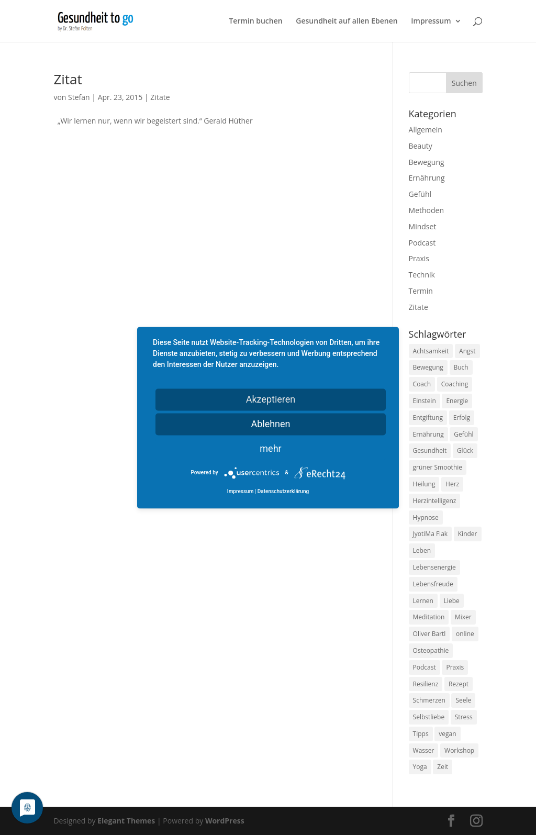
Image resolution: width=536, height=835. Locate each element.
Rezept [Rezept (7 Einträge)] (458, 684)
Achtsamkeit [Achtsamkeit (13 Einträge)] (431, 351)
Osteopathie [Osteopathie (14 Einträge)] (431, 650)
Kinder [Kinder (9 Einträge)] (467, 533)
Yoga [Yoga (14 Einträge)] (420, 766)
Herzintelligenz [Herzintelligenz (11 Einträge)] (434, 500)
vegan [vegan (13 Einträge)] (447, 733)
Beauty (420, 146)
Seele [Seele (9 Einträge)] (463, 700)
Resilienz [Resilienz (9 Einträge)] (426, 684)
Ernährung (427, 178)
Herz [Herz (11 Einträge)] (452, 484)
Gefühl (420, 194)
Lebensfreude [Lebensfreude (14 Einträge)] (433, 584)
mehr (270, 448)
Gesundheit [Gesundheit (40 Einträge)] (430, 450)
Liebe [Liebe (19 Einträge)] (452, 600)
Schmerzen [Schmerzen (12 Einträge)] (429, 700)
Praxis (419, 258)
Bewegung (426, 162)
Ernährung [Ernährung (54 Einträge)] (428, 434)
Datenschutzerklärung (283, 491)
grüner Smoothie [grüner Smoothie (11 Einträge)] (437, 467)
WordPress (224, 821)
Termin (421, 291)
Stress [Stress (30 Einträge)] (464, 716)
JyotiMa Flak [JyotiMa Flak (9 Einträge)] (430, 533)
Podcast (422, 243)
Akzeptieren (271, 399)
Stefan (79, 97)
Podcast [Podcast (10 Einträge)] (424, 667)
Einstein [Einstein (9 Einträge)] (424, 400)
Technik (422, 275)
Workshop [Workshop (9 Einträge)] (459, 750)
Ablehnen (270, 423)
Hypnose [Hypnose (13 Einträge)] (426, 517)
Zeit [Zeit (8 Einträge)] (442, 766)
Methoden (426, 210)
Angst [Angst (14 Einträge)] (467, 351)
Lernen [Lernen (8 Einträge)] (423, 600)
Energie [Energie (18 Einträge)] (457, 400)
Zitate (160, 97)
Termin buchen (255, 21)
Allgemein (425, 130)
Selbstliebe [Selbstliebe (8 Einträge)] (429, 716)
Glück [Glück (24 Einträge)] (465, 450)
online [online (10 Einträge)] (465, 633)
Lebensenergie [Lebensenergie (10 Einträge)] (434, 567)
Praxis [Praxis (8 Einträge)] (455, 667)
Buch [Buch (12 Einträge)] (461, 367)
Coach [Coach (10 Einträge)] (422, 384)
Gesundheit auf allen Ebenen (346, 21)
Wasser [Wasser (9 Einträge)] (423, 750)
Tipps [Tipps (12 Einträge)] (421, 733)
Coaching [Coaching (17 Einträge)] (454, 384)
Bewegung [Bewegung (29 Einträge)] (428, 367)
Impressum (431, 21)
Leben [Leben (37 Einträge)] (422, 550)
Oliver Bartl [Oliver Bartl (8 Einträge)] (429, 633)
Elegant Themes (126, 821)
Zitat (67, 79)
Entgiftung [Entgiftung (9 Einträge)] (428, 417)
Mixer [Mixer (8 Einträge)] (463, 617)
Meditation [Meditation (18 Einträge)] (429, 617)
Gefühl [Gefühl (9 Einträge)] (463, 434)
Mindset (423, 226)
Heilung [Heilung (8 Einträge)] (424, 484)
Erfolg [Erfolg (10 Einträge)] (461, 417)
